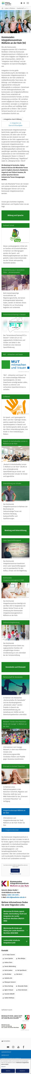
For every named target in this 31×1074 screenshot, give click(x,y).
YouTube (18, 1047)
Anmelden (6, 1041)
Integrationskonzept (12, 830)
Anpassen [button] (3, 1066)
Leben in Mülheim (10, 8)
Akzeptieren (22, 1071)
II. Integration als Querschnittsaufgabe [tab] (15, 124)
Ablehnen (8, 1071)
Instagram (13, 1047)
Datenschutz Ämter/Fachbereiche (11, 1058)
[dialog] (15, 1066)
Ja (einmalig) (15, 870)
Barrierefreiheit (6, 1052)
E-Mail (8, 1047)
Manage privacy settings (15, 874)
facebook (23, 1047)
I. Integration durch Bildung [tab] (12, 119)
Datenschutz (5, 1055)
